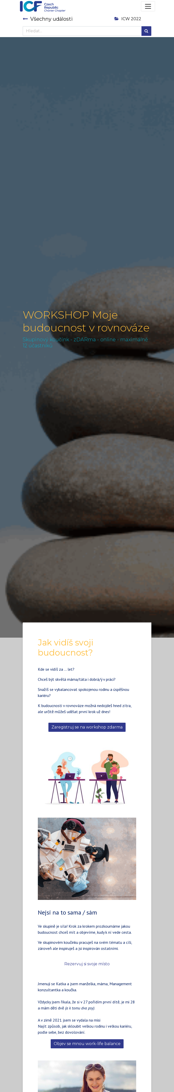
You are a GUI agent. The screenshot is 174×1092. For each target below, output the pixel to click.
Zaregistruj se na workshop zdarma (87, 727)
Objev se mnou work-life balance (87, 1043)
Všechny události (48, 19)
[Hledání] (146, 31)
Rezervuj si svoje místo (87, 963)
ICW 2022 (127, 18)
